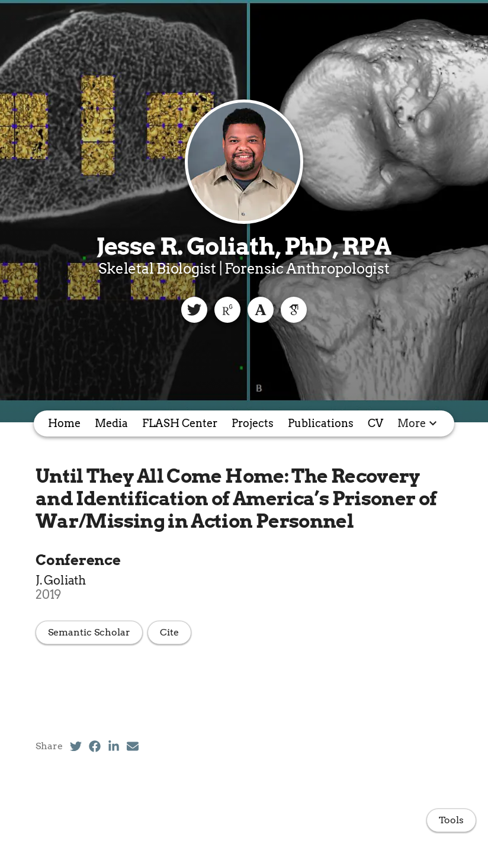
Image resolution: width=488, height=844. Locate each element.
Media (111, 423)
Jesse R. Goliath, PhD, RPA (244, 246)
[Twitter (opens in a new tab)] (76, 746)
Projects (253, 423)
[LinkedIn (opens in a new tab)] (114, 746)
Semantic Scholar (89, 632)
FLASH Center (179, 423)
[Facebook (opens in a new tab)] (95, 746)
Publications (321, 423)
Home (64, 423)
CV (375, 423)
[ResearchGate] (227, 310)
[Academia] (261, 310)
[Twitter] (194, 310)
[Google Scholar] (294, 310)
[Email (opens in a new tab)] (133, 746)
